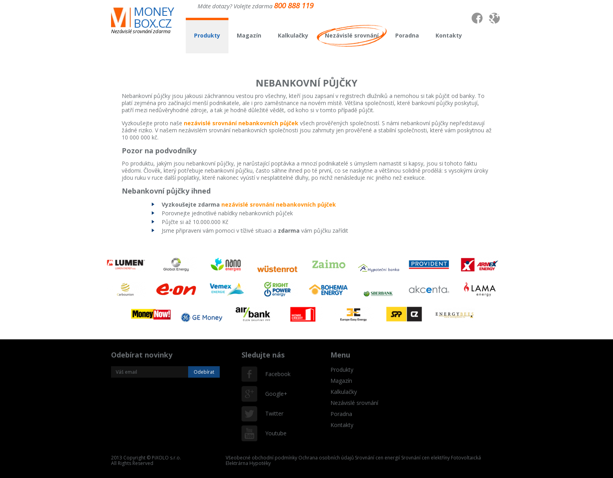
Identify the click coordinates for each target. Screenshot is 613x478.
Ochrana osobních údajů (326, 457)
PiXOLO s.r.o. (166, 457)
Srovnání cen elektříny (425, 457)
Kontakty (449, 35)
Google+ (273, 393)
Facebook (273, 374)
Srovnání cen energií (377, 457)
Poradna (407, 35)
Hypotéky (260, 463)
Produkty (207, 35)
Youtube (273, 433)
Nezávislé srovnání (352, 35)
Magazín (249, 35)
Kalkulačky (293, 35)
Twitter (273, 413)
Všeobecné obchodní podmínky (261, 457)
